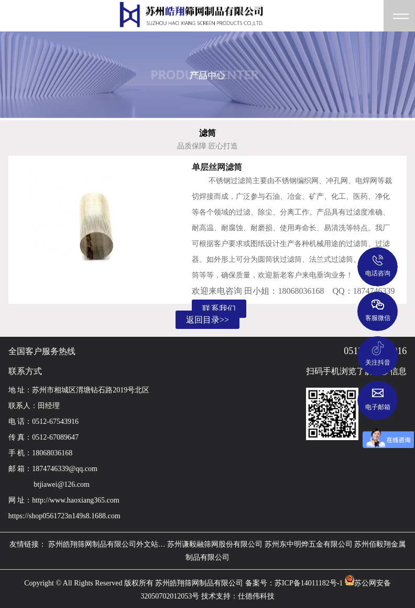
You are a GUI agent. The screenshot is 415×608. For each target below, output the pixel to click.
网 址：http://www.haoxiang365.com (63, 500)
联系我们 (219, 308)
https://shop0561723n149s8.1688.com (64, 516)
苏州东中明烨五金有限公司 (309, 544)
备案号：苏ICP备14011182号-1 (294, 583)
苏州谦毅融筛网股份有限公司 (215, 544)
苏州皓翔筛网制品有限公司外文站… (107, 544)
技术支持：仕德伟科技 (238, 596)
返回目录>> (207, 319)
